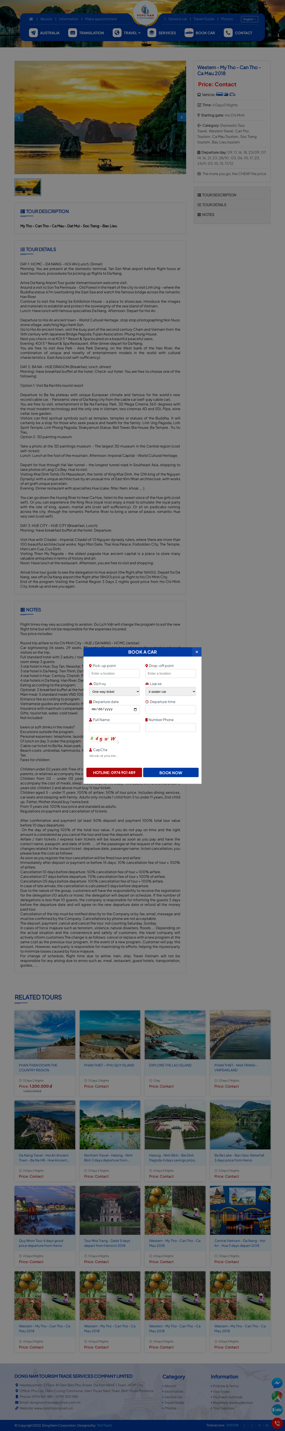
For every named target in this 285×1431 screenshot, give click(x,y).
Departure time (170, 701)
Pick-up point (114, 665)
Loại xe (153, 683)
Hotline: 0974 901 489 (114, 772)
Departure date (114, 701)
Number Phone (170, 719)
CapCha (142, 749)
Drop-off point (159, 665)
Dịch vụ (97, 683)
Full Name (114, 719)
